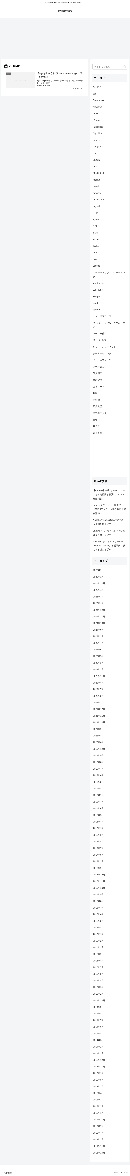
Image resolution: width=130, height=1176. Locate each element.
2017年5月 (98, 855)
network (97, 193)
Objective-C (99, 199)
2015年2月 (98, 994)
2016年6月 (98, 914)
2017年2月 (98, 868)
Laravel (96, 140)
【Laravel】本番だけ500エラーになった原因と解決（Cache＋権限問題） (109, 494)
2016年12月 (99, 874)
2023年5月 (98, 656)
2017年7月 (98, 848)
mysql (96, 186)
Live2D (96, 160)
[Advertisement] (65, 38)
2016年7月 (98, 908)
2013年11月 (99, 1066)
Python (96, 219)
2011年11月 (99, 1146)
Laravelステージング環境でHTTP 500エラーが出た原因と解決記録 (109, 509)
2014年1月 (98, 1053)
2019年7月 (98, 769)
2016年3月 (98, 934)
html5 (96, 113)
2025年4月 (98, 590)
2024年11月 (99, 616)
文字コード (98, 386)
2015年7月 (98, 967)
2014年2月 (98, 1046)
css (94, 93)
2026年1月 (98, 577)
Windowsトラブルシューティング (109, 274)
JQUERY (97, 133)
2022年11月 (99, 676)
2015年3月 (98, 987)
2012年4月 (98, 1133)
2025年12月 (99, 583)
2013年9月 (98, 1073)
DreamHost (98, 100)
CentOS (97, 87)
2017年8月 (98, 841)
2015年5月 (98, 974)
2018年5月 (98, 815)
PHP (95, 213)
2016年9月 (98, 894)
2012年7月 (98, 1126)
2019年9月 (98, 755)
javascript (98, 127)
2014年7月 (98, 1020)
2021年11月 (99, 716)
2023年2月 (98, 669)
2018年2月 (98, 835)
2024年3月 (98, 636)
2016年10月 (99, 888)
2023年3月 (98, 663)
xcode (96, 303)
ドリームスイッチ (102, 360)
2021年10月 (99, 722)
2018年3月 (98, 828)
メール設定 (98, 366)
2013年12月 (99, 1060)
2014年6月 (98, 1027)
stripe (96, 239)
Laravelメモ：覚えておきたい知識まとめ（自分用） (109, 533)
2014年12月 (99, 1000)
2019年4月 (98, 788)
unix (95, 252)
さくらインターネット (104, 347)
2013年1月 (98, 1113)
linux (95, 153)
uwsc (95, 259)
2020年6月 (98, 742)
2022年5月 (98, 696)
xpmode (97, 309)
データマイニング (102, 353)
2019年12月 (99, 749)
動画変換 (97, 380)
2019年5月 (98, 782)
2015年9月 (98, 954)
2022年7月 (98, 689)
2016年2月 (98, 941)
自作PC (97, 419)
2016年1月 (98, 947)
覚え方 (96, 426)
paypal (96, 206)
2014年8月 (98, 1013)
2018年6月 (98, 808)
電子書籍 (97, 433)
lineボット (98, 146)
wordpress (98, 283)
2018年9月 (98, 795)
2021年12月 (99, 709)
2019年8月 (98, 762)
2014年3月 (98, 1040)
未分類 (96, 399)
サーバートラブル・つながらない (109, 325)
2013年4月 (98, 1093)
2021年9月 (98, 729)
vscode (96, 266)
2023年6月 (98, 649)
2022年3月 (98, 702)
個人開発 (97, 373)
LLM (95, 166)
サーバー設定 (100, 340)
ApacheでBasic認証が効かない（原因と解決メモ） (109, 522)
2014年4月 (98, 1033)
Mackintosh (98, 173)
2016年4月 (98, 927)
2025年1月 (98, 603)
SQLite (96, 226)
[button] (125, 66)
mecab (96, 180)
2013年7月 (98, 1086)
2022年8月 (98, 682)
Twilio (96, 246)
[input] (109, 66)
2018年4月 (98, 821)
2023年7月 (98, 643)
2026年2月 (98, 570)
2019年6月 (98, 775)
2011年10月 (99, 1152)
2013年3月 (98, 1099)
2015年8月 (98, 960)
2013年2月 (98, 1106)
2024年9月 (98, 630)
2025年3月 (98, 596)
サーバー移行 (100, 333)
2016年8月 (98, 901)
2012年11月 (99, 1119)
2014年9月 (98, 1007)
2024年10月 (99, 623)
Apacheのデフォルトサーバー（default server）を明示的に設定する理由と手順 (109, 545)
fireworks (97, 107)
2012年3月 (98, 1139)
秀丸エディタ (100, 413)
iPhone (96, 120)
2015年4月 (98, 980)
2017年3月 (98, 861)
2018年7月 (98, 802)
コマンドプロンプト (103, 316)
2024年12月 (99, 610)
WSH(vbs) (98, 290)
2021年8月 (98, 735)
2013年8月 (98, 1080)
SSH (95, 232)
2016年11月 (99, 881)
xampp (96, 296)
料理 (95, 393)
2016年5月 (98, 921)
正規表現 (97, 406)
